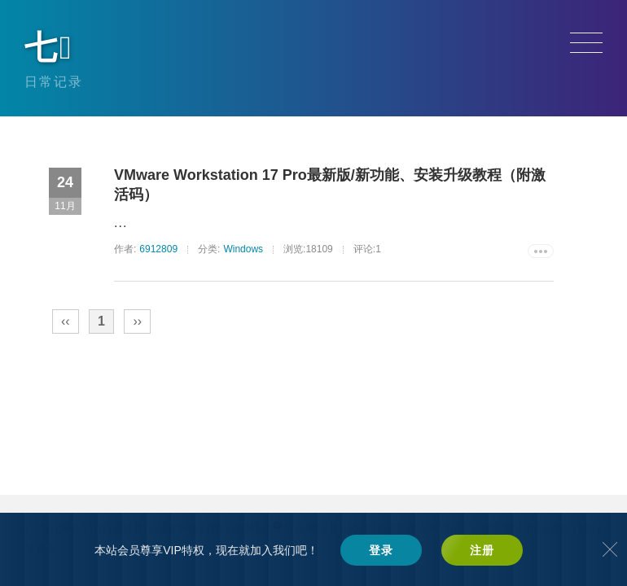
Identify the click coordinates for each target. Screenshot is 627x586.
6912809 (158, 249)
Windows (243, 249)
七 (49, 47)
